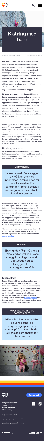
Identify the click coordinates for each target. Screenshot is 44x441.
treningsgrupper (30, 297)
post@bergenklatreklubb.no (13, 422)
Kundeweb (34, 395)
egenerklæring (8, 236)
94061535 (19, 418)
